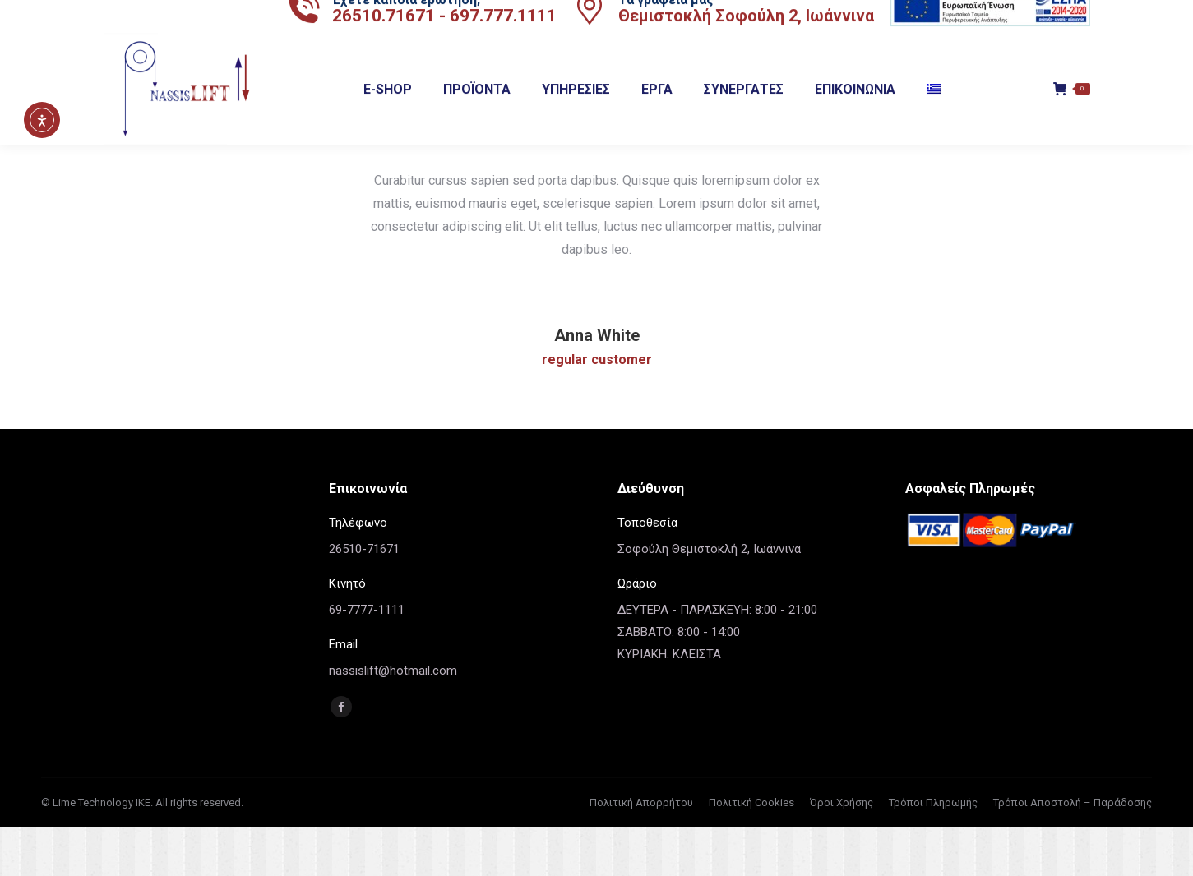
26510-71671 (364, 598)
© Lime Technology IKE (95, 852)
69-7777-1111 (367, 659)
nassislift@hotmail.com (393, 719)
